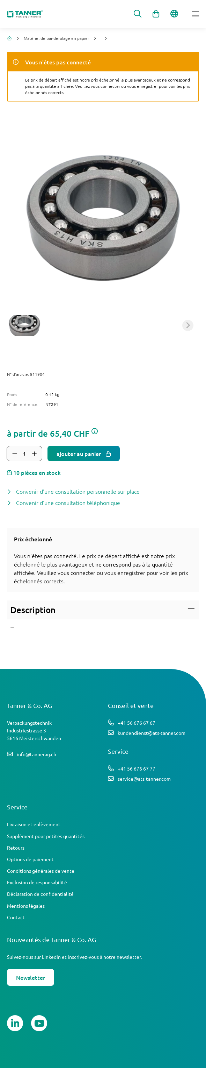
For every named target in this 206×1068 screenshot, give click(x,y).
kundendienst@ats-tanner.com (151, 733)
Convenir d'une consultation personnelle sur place (78, 491)
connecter (83, 572)
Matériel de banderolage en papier (56, 38)
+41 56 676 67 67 (136, 722)
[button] (24, 325)
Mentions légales (26, 905)
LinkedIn (51, 957)
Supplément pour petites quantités (45, 836)
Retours (15, 847)
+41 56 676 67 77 (136, 768)
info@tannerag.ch (36, 754)
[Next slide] (187, 325)
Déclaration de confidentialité (40, 894)
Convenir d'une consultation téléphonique (68, 502)
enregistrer (131, 572)
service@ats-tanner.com (144, 778)
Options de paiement (30, 859)
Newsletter (30, 977)
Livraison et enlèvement (33, 824)
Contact (16, 917)
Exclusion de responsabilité (37, 882)
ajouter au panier (79, 453)
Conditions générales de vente (40, 870)
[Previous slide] (18, 325)
